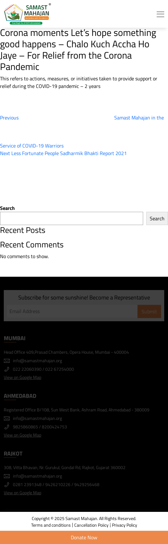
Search (7, 208)
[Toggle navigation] (160, 14)
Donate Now (84, 537)
